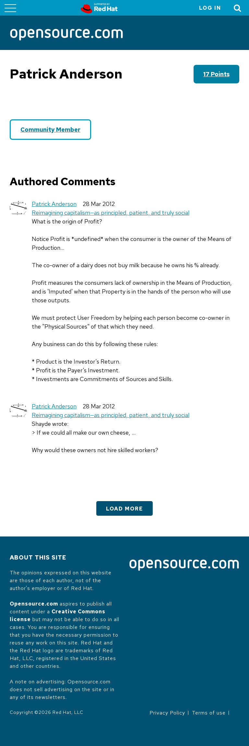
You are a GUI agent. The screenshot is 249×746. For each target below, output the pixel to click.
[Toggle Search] (237, 8)
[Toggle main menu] (10, 7)
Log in (210, 8)
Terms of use (209, 712)
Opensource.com (34, 603)
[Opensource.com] (66, 35)
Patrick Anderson (54, 204)
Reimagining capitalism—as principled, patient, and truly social (110, 212)
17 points (216, 74)
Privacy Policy (167, 712)
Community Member (50, 129)
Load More (124, 508)
